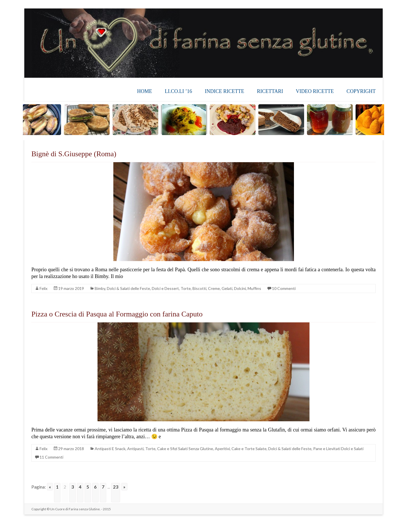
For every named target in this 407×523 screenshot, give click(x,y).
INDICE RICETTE (224, 91)
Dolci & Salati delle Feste (128, 288)
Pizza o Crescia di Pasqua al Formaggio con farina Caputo (117, 314)
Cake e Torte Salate (249, 448)
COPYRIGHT (361, 91)
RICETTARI (270, 91)
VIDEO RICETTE (315, 91)
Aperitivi (222, 448)
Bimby (100, 288)
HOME (144, 91)
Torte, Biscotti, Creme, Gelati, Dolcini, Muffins (221, 288)
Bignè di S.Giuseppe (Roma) (73, 154)
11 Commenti (51, 457)
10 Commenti (284, 288)
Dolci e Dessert (165, 288)
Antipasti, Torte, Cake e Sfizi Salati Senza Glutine (170, 448)
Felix (43, 288)
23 (115, 486)
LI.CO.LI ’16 (178, 91)
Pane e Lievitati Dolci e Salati (338, 448)
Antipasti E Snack (110, 448)
